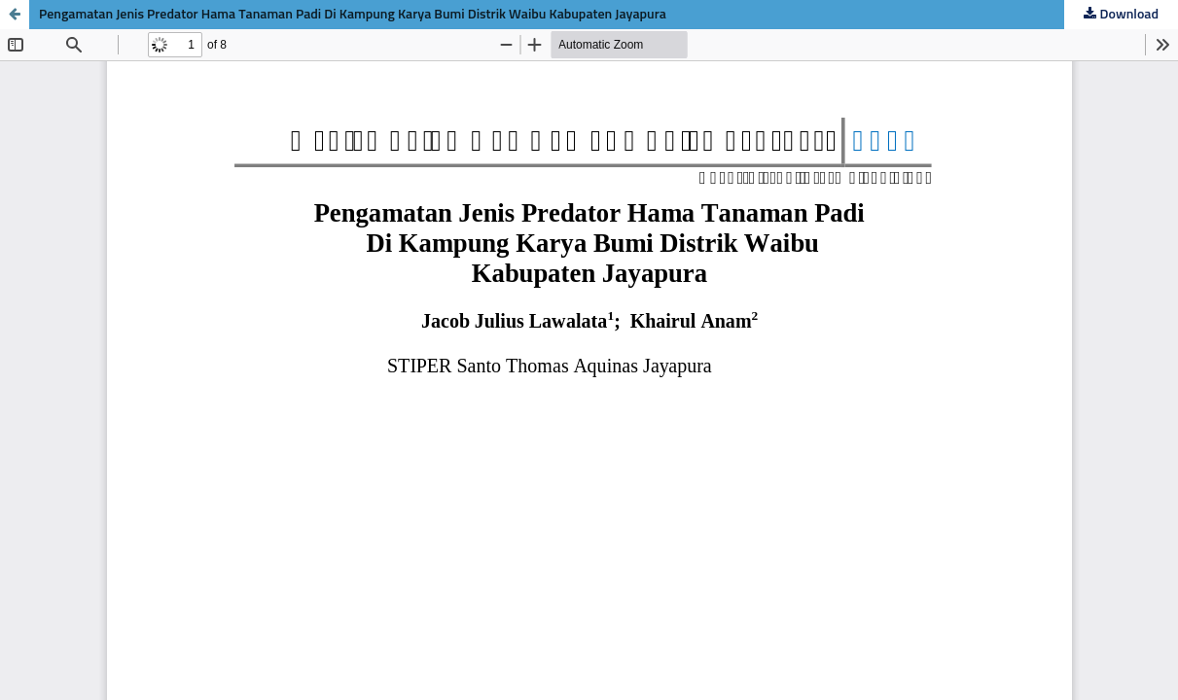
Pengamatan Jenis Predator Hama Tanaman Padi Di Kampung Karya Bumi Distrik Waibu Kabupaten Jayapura (352, 14)
